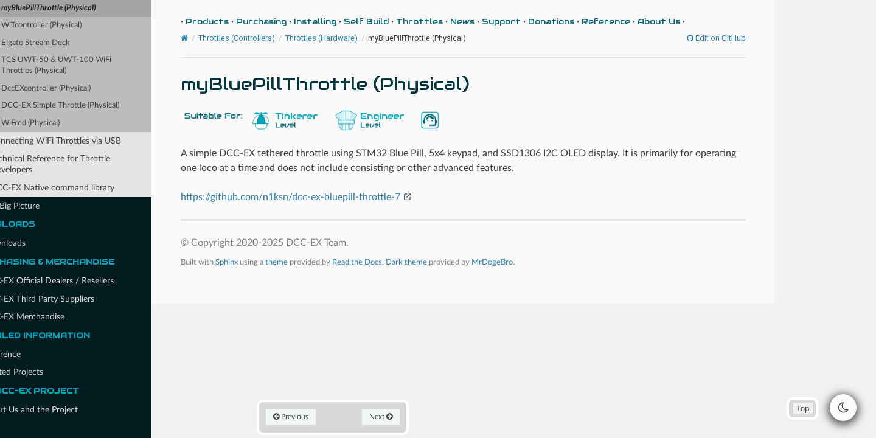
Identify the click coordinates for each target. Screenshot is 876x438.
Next (413, 416)
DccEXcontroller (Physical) (76, 88)
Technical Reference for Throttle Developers (81, 164)
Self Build (399, 21)
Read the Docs (390, 261)
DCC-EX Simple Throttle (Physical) (91, 105)
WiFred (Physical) (61, 123)
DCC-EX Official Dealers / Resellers (79, 280)
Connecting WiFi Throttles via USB (86, 140)
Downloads (30, 243)
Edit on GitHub (747, 39)
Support (534, 21)
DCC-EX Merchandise (55, 316)
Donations (584, 21)
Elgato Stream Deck (66, 43)
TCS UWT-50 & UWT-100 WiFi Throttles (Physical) (87, 65)
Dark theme (440, 261)
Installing (348, 21)
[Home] (217, 39)
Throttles (452, 21)
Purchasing (294, 21)
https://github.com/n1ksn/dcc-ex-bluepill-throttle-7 (324, 197)
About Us (692, 21)
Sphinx (260, 261)
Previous (326, 416)
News (496, 21)
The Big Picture (37, 206)
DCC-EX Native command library (83, 187)
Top (802, 408)
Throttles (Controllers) (270, 38)
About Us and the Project (56, 410)
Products (240, 21)
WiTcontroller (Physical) (72, 25)
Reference (28, 354)
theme (310, 261)
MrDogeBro (525, 261)
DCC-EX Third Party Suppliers (64, 299)
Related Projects (39, 372)
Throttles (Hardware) (355, 38)
